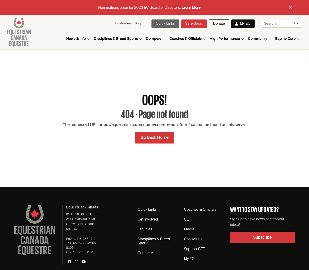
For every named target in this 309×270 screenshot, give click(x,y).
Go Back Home (154, 138)
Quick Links (165, 24)
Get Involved (148, 219)
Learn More (191, 8)
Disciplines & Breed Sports (116, 39)
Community (257, 39)
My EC (245, 24)
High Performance (225, 39)
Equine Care (285, 39)
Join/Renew (122, 23)
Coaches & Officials (185, 39)
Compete (153, 39)
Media (189, 229)
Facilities (145, 229)
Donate (219, 24)
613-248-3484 (83, 252)
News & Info (76, 39)
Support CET (194, 249)
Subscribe (262, 238)
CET (187, 219)
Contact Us (193, 239)
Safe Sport (193, 24)
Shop (138, 23)
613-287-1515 (86, 238)
